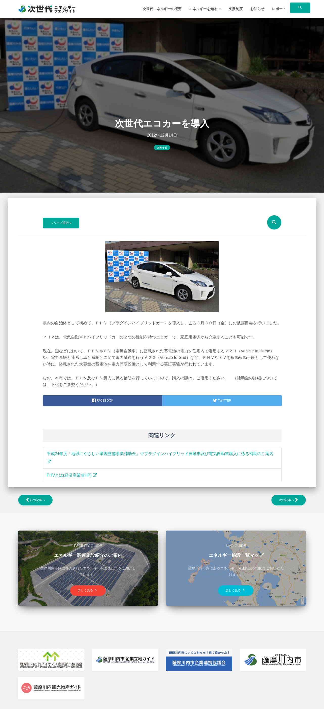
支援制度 (235, 9)
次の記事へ (288, 500)
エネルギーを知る (205, 9)
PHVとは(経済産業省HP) (72, 475)
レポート (279, 9)
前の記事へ (35, 500)
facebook (102, 400)
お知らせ (257, 9)
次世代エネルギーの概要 (162, 9)
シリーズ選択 (61, 223)
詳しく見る (88, 590)
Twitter (222, 400)
